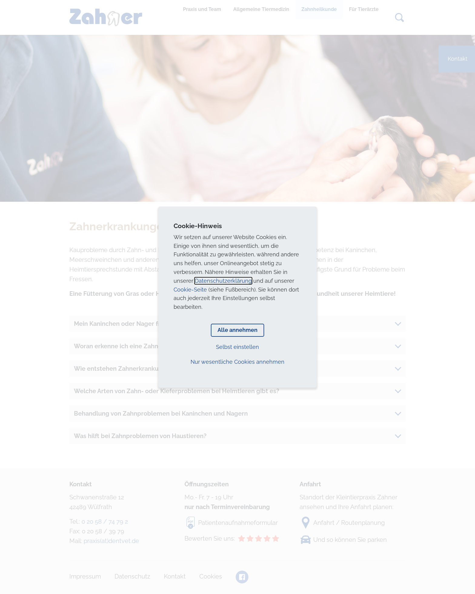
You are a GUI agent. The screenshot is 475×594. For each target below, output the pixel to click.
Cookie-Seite (190, 289)
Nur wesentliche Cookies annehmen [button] (237, 362)
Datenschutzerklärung (223, 281)
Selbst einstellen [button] (237, 347)
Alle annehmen (237, 330)
